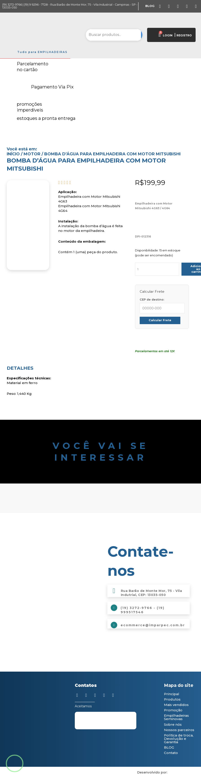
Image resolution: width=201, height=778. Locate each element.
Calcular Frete (160, 320)
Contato (171, 753)
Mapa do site (178, 685)
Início (13, 154)
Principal (171, 694)
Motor (32, 154)
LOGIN (167, 35)
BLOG (169, 747)
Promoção (173, 710)
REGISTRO (184, 35)
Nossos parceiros (179, 730)
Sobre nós (173, 724)
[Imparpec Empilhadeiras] (52, 575)
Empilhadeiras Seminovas (176, 717)
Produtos (172, 699)
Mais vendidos (176, 705)
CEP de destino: (152, 299)
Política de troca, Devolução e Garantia (178, 738)
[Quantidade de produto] (157, 269)
